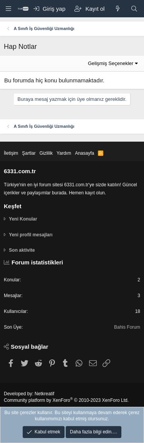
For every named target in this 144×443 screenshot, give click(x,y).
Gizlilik (46, 153)
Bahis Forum (127, 327)
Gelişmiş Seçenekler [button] (111, 63)
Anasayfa (84, 153)
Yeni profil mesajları (30, 234)
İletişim (11, 153)
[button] (9, 8)
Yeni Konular (23, 219)
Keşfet (13, 206)
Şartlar (28, 153)
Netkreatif (44, 393)
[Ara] (134, 9)
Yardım (63, 153)
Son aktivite (22, 250)
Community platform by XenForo (66, 400)
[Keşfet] (117, 9)
